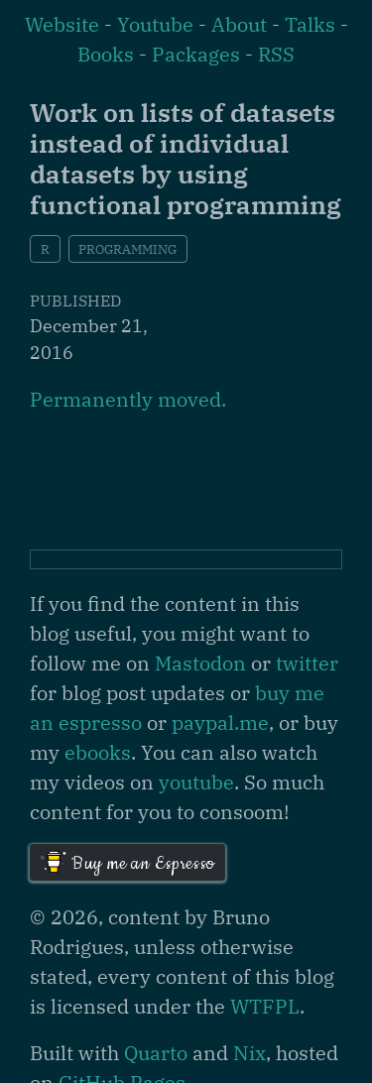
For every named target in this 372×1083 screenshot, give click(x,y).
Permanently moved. (128, 399)
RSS (276, 54)
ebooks (97, 752)
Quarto (155, 1052)
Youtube (155, 24)
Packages (196, 54)
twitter (307, 663)
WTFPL (265, 1006)
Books (105, 54)
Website (62, 24)
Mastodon (200, 663)
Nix (249, 1052)
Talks (310, 24)
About (239, 24)
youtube (196, 782)
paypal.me (220, 722)
